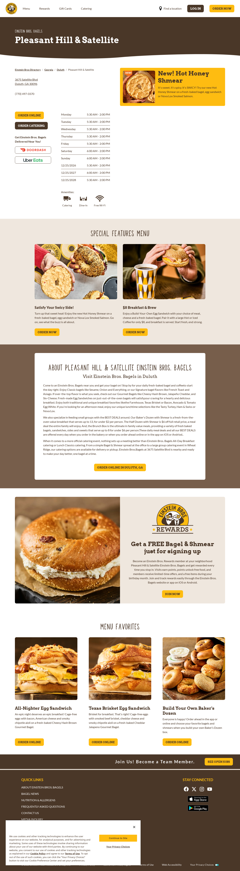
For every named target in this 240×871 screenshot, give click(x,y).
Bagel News (30, 793)
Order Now (221, 8)
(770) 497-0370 (24, 93)
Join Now (172, 594)
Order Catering (31, 125)
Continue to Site (118, 838)
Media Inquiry (32, 819)
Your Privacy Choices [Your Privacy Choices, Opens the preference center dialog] (118, 846)
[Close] (134, 827)
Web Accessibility (172, 864)
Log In (195, 8)
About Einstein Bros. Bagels (42, 787)
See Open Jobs (219, 761)
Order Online (29, 115)
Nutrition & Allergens (38, 800)
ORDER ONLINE (29, 742)
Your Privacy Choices (202, 864)
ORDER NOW (47, 332)
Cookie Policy (38, 853)
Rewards (44, 8)
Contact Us (30, 813)
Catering (86, 8)
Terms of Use (146, 864)
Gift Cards (65, 8)
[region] (73, 842)
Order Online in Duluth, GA (120, 467)
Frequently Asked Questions (43, 806)
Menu (26, 8)
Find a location (170, 8)
